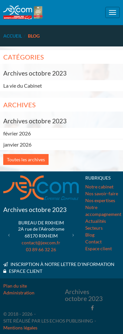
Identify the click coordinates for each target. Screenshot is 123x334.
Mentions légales (20, 327)
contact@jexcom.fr (41, 242)
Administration (18, 292)
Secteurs (94, 228)
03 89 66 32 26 (41, 249)
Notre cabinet (99, 186)
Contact (93, 241)
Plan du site (15, 286)
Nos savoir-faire (101, 193)
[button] (9, 234)
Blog (89, 234)
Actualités (95, 221)
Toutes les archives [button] (26, 159)
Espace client (98, 248)
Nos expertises (100, 200)
